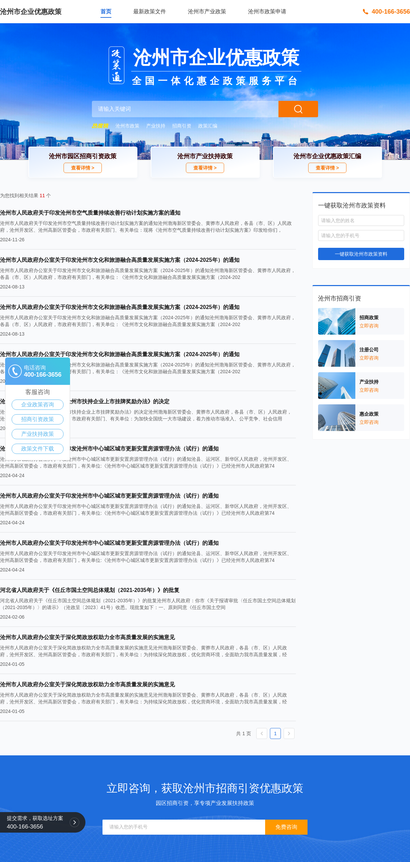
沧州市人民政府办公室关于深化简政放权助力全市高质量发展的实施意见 (87, 637)
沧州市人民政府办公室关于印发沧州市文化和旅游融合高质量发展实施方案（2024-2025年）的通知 (120, 260)
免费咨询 (286, 827)
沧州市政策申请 (267, 11)
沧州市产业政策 (207, 11)
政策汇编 (207, 126)
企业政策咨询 (37, 404)
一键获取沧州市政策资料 (361, 254)
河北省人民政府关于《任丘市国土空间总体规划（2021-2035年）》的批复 (89, 590)
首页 (105, 11)
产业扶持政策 (37, 434)
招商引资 (181, 126)
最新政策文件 (149, 11)
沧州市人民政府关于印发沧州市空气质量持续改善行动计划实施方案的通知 (90, 213)
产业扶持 (155, 126)
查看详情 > (82, 168)
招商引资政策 (37, 419)
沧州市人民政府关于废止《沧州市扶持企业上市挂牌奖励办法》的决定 (84, 401)
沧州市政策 (127, 126)
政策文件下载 (37, 449)
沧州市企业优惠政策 (31, 11)
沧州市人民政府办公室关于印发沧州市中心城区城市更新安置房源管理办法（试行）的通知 (109, 449)
